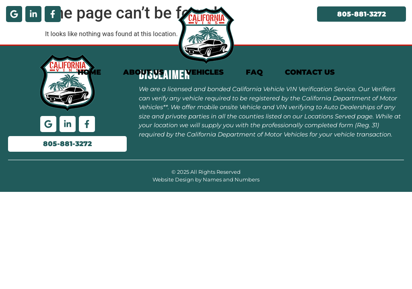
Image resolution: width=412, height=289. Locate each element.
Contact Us (310, 72)
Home (89, 72)
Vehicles (205, 72)
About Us (143, 72)
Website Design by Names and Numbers (206, 179)
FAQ (254, 72)
